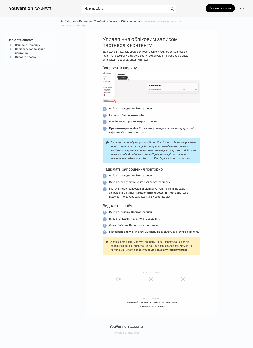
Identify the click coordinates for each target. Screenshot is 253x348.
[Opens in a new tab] (126, 326)
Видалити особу (25, 57)
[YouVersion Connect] (106, 21)
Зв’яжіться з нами (220, 8)
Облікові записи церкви (151, 306)
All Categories (69, 21)
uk (240, 8)
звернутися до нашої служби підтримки (161, 249)
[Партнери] (85, 21)
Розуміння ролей (150, 128)
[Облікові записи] (131, 21)
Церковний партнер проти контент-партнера (151, 302)
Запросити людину (27, 45)
